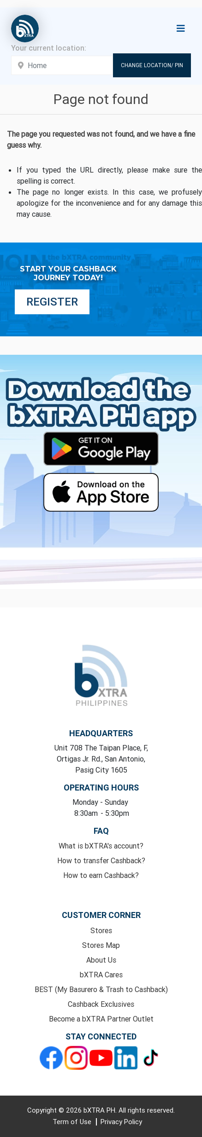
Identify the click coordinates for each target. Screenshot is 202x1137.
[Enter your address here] (62, 65)
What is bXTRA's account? (101, 845)
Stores (101, 930)
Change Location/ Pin (152, 65)
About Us (101, 959)
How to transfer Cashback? (101, 860)
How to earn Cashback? (101, 875)
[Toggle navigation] (181, 28)
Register (52, 301)
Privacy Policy (121, 1121)
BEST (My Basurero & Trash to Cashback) (101, 989)
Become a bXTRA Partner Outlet (101, 1018)
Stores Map (101, 945)
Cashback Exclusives (101, 1004)
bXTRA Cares (101, 974)
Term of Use (73, 1121)
